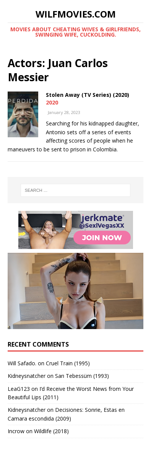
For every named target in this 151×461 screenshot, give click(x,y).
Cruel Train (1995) (68, 363)
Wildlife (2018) (51, 431)
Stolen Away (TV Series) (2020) (87, 94)
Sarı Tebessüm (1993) (82, 375)
